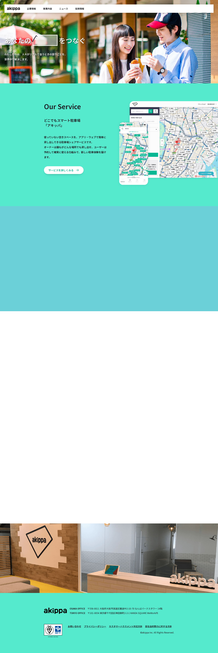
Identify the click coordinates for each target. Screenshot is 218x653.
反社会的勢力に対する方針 (158, 626)
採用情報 (79, 8)
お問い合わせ (74, 626)
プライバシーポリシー (95, 626)
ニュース (63, 8)
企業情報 (31, 8)
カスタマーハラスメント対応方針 (125, 626)
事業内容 (47, 8)
